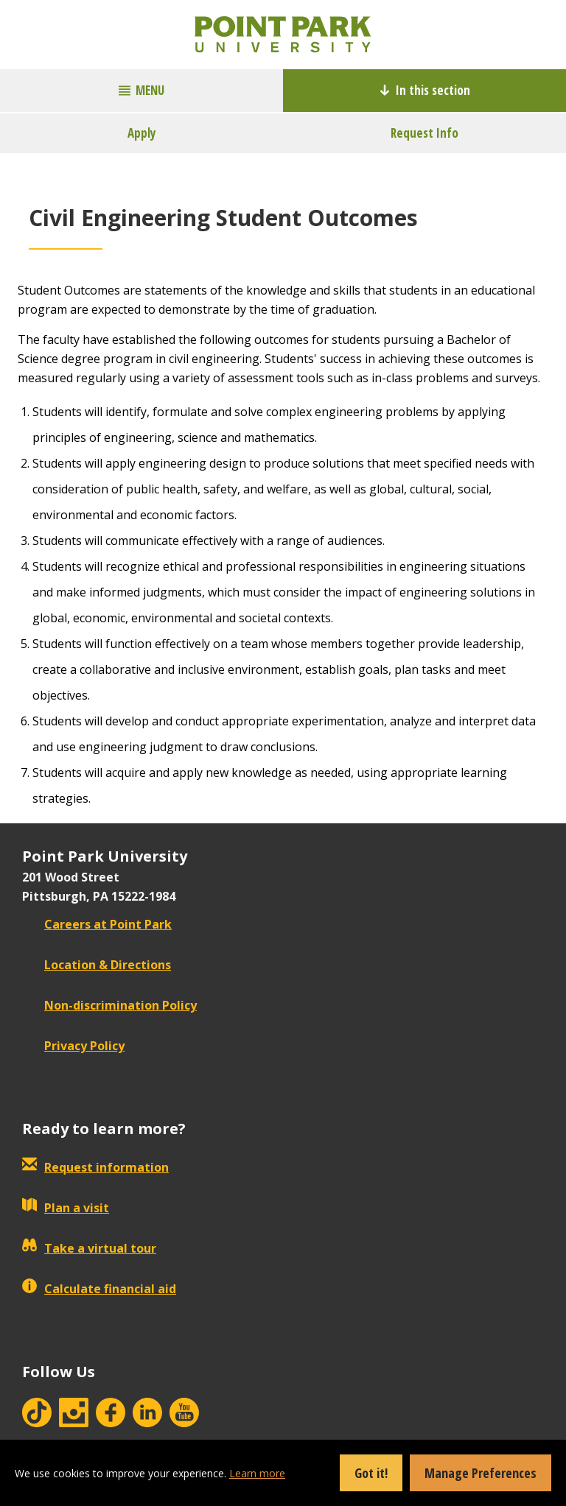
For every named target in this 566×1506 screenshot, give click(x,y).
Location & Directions (96, 965)
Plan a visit (65, 1208)
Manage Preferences (480, 1473)
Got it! (371, 1473)
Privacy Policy (73, 1046)
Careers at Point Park (97, 924)
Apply (141, 132)
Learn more (257, 1473)
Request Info (424, 132)
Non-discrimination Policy (109, 1005)
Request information (95, 1167)
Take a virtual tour (89, 1248)
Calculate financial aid (99, 1289)
